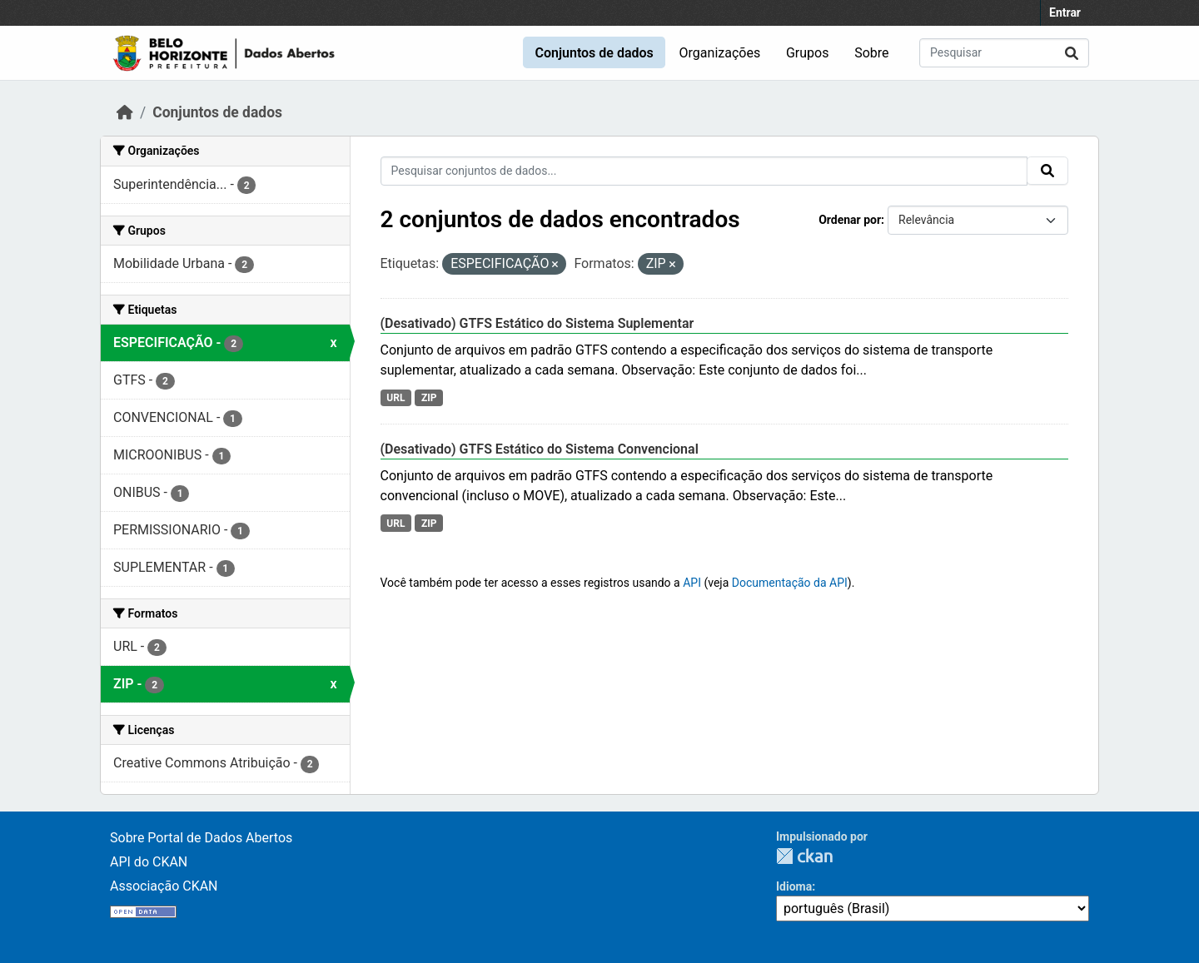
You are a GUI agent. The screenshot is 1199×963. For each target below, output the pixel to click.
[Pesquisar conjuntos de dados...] (1004, 52)
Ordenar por (849, 219)
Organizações (720, 53)
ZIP (429, 398)
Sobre (871, 53)
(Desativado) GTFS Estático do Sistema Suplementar (537, 323)
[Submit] (1071, 52)
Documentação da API (790, 582)
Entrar (1065, 12)
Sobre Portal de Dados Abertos (201, 838)
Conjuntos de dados (594, 53)
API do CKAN (148, 862)
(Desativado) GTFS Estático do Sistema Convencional (540, 449)
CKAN (804, 856)
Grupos (807, 53)
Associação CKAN (164, 886)
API (692, 582)
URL (395, 398)
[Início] (125, 112)
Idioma (794, 886)
